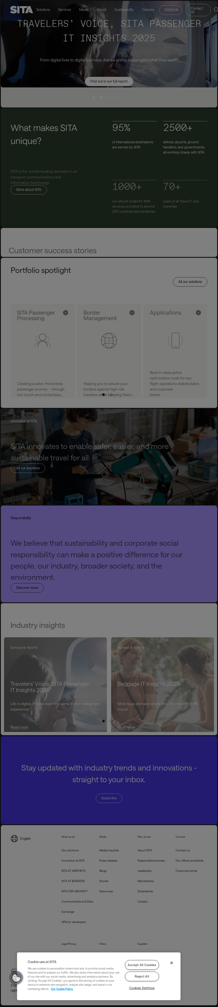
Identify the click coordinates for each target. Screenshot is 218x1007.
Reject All (142, 976)
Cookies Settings (142, 988)
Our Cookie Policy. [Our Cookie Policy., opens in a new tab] (62, 988)
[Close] (171, 963)
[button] (16, 978)
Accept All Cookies (142, 965)
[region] (99, 976)
